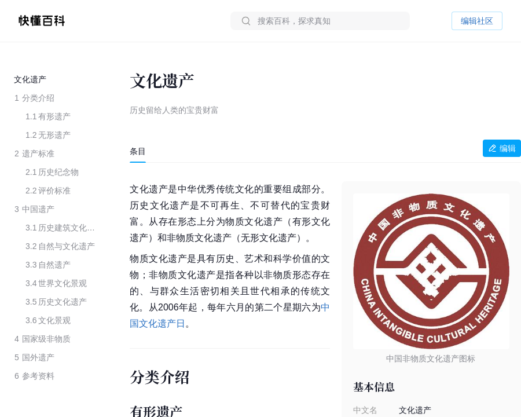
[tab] (138, 151)
